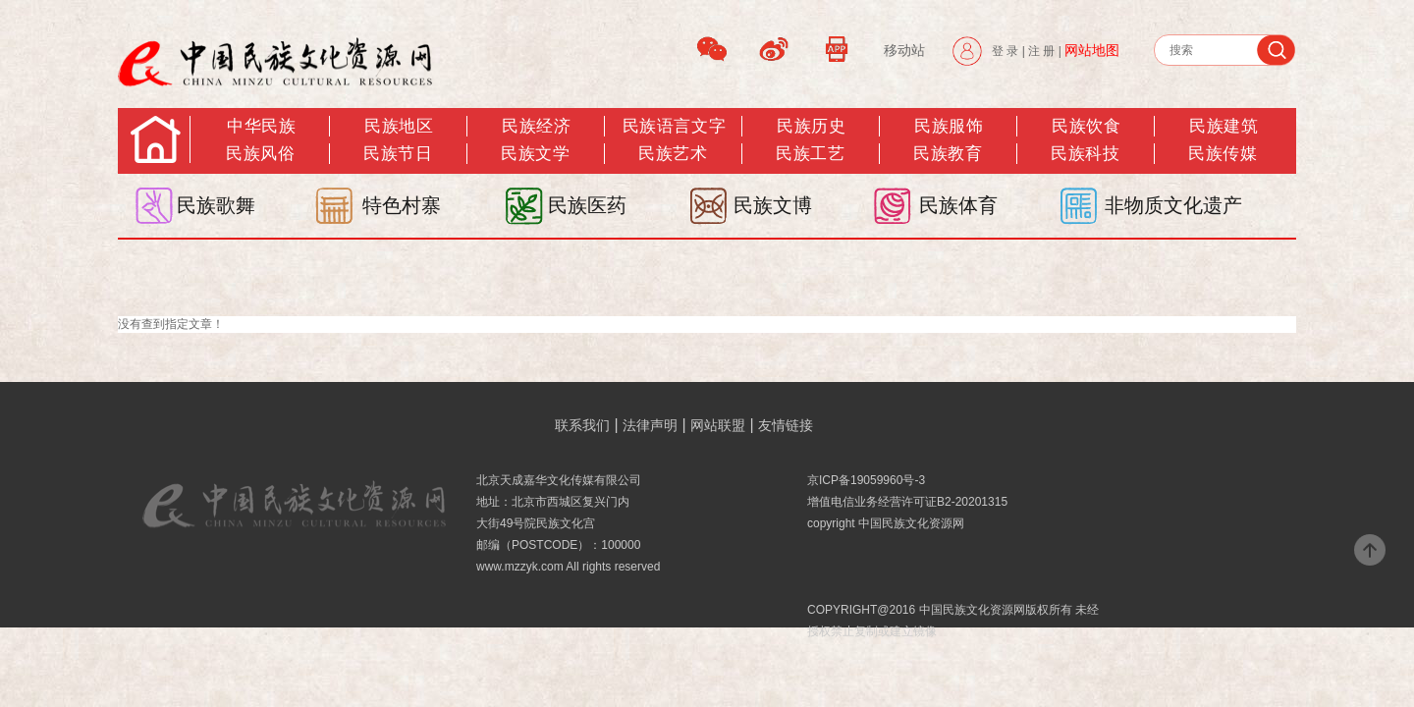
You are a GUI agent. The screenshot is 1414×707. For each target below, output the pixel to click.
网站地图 (1091, 50)
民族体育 (958, 205)
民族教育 (947, 153)
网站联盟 (717, 425)
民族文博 (773, 205)
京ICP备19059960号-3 (866, 480)
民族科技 (1085, 153)
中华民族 (261, 126)
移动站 (904, 50)
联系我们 (582, 425)
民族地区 (398, 126)
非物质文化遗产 (1173, 205)
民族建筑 (1223, 126)
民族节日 (397, 153)
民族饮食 (1086, 126)
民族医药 (587, 205)
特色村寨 (401, 205)
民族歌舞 (216, 205)
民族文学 (535, 153)
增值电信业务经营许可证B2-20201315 (907, 502)
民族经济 (536, 126)
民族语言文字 (674, 126)
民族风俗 (260, 153)
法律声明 (650, 425)
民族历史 (811, 126)
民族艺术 (672, 153)
